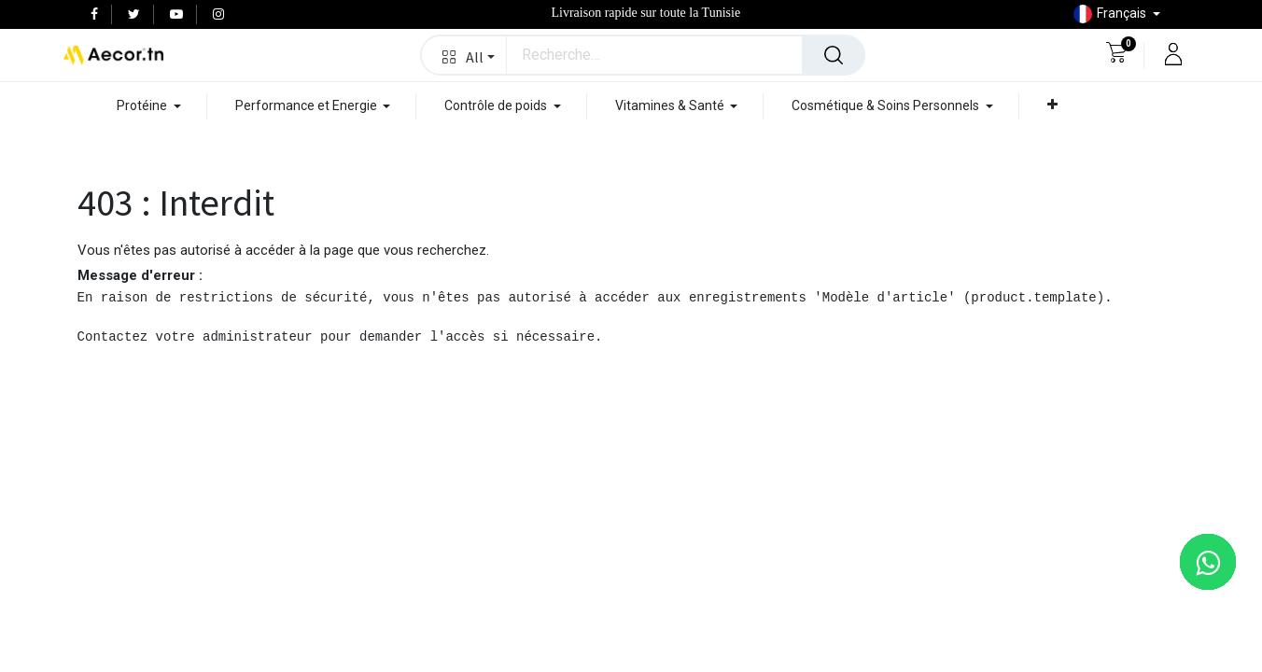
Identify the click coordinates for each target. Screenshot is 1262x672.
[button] (464, 55)
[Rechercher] (833, 55)
